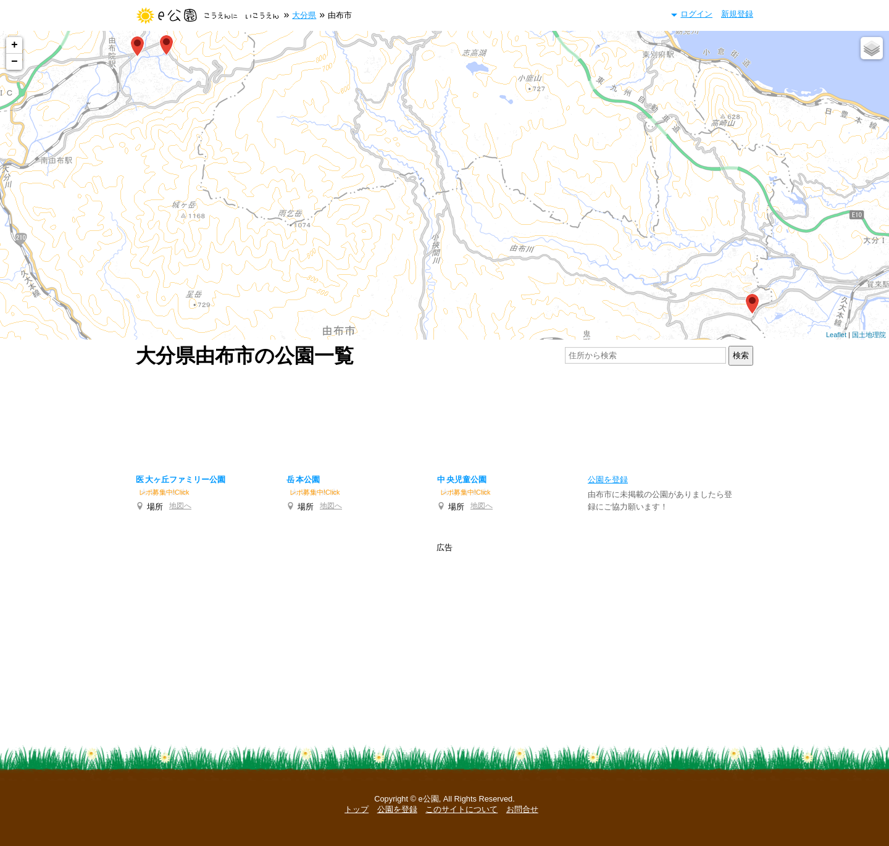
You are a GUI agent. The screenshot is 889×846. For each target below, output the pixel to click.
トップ (356, 809)
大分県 (304, 15)
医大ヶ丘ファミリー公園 (180, 479)
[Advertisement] (444, 417)
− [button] (14, 61)
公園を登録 (397, 809)
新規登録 (737, 14)
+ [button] (14, 45)
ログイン (696, 14)
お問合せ (522, 809)
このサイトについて (461, 809)
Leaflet (836, 334)
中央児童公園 (461, 479)
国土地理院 (869, 334)
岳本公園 (303, 479)
